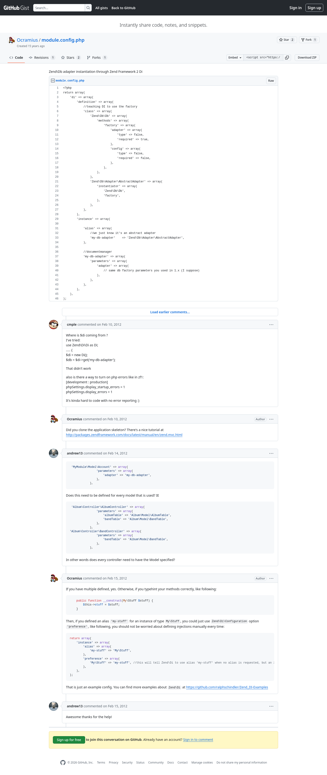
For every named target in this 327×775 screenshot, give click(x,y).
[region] (163, 193)
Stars (71, 57)
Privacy (113, 762)
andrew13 (75, 453)
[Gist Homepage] (16, 8)
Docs (170, 762)
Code (16, 57)
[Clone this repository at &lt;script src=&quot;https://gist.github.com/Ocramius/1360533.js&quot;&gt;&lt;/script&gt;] (263, 57)
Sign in (296, 7)
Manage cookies (202, 762)
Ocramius (27, 40)
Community (156, 762)
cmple (71, 324)
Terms (101, 762)
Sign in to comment (198, 739)
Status (140, 762)
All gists (101, 8)
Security (127, 762)
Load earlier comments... (170, 312)
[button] (287, 57)
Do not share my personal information (242, 762)
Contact (183, 762)
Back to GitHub (123, 8)
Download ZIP (307, 57)
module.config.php (63, 40)
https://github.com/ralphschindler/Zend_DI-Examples (227, 687)
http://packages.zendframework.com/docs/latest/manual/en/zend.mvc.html (124, 434)
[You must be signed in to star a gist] (287, 40)
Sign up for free (69, 740)
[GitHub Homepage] (63, 763)
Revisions (42, 57)
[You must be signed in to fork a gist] (309, 40)
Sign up (314, 7)
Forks (97, 57)
